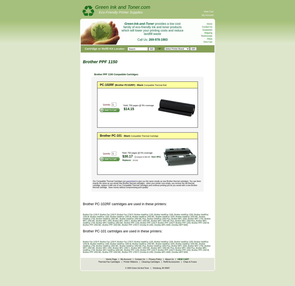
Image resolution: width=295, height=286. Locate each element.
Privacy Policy (155, 259)
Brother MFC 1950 (104, 221)
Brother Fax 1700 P (125, 215)
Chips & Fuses (190, 262)
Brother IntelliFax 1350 (99, 217)
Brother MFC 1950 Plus (185, 221)
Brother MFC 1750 (195, 219)
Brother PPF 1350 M (200, 223)
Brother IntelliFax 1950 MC (107, 219)
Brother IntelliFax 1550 (165, 217)
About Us (169, 259)
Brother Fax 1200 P (108, 215)
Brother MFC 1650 (179, 219)
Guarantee (207, 30)
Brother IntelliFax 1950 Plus (158, 219)
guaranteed (131, 181)
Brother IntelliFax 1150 (143, 215)
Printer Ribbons (131, 262)
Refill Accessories (171, 262)
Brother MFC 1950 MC (140, 221)
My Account (207, 15)
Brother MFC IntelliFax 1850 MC (109, 223)
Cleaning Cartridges (150, 262)
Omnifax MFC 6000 (162, 225)
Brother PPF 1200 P (166, 223)
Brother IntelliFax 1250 (183, 215)
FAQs (209, 39)
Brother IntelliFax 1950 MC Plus (133, 219)
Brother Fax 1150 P (91, 215)
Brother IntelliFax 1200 (163, 215)
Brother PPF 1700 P (130, 225)
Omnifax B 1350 (146, 225)
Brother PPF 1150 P (148, 223)
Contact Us (207, 27)
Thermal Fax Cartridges (109, 262)
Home (209, 24)
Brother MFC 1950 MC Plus (162, 221)
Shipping (208, 33)
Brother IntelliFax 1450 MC (143, 217)
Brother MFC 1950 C (121, 221)
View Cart (209, 11)
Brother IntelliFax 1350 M (120, 217)
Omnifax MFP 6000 (180, 225)
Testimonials (206, 36)
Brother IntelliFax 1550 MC (187, 217)
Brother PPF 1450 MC (92, 225)
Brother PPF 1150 (131, 223)
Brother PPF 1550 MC (111, 225)
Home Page (111, 259)
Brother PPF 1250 (183, 223)
